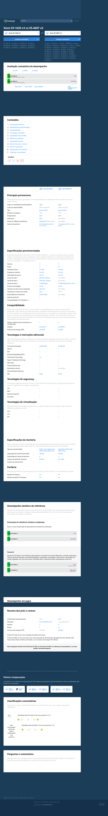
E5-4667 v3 (56, 58)
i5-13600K (25, 70)
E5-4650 (71, 52)
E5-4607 (61, 43)
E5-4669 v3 (72, 58)
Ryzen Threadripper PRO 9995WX (72, 88)
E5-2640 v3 (15, 43)
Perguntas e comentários (18, 152)
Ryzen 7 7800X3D (38, 86)
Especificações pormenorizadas (20, 127)
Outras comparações (16, 147)
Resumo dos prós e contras (18, 144)
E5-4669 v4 (48, 60)
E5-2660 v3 (31, 43)
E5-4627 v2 (72, 47)
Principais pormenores (17, 124)
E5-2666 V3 (7, 45)
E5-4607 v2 (68, 43)
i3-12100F (15, 70)
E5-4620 (77, 45)
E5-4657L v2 (64, 56)
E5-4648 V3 (64, 52)
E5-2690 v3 (15, 47)
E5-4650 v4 (64, 54)
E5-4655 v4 (56, 56)
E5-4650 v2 (48, 54)
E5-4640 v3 (48, 52)
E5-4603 (47, 43)
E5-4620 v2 (48, 47)
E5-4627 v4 (56, 49)
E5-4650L (72, 54)
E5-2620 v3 (7, 43)
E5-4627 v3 (48, 49)
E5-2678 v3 (31, 45)
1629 (59, 204)
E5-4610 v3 (56, 45)
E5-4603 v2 (54, 43)
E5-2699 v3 (31, 47)
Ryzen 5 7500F (28, 86)
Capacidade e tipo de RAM (18, 136)
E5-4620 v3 (56, 47)
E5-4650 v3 (56, 54)
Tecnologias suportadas (17, 133)
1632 (40, 204)
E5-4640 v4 (56, 52)
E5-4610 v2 (48, 45)
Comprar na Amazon (27, 39)
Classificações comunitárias (18, 149)
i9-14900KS (35, 70)
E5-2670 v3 (15, 45)
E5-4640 (63, 49)
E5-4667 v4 (64, 58)
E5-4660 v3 (73, 56)
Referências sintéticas (16, 138)
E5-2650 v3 (23, 43)
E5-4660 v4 (48, 58)
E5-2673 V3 (23, 45)
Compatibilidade (15, 130)
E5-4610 (75, 43)
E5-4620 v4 (64, 47)
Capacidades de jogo (16, 141)
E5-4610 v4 (64, 45)
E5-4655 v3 (48, 56)
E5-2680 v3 (7, 47)
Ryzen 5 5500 (18, 86)
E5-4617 (71, 45)
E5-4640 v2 (70, 49)
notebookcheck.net (47, 804)
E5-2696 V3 (23, 47)
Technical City (9, 21)
